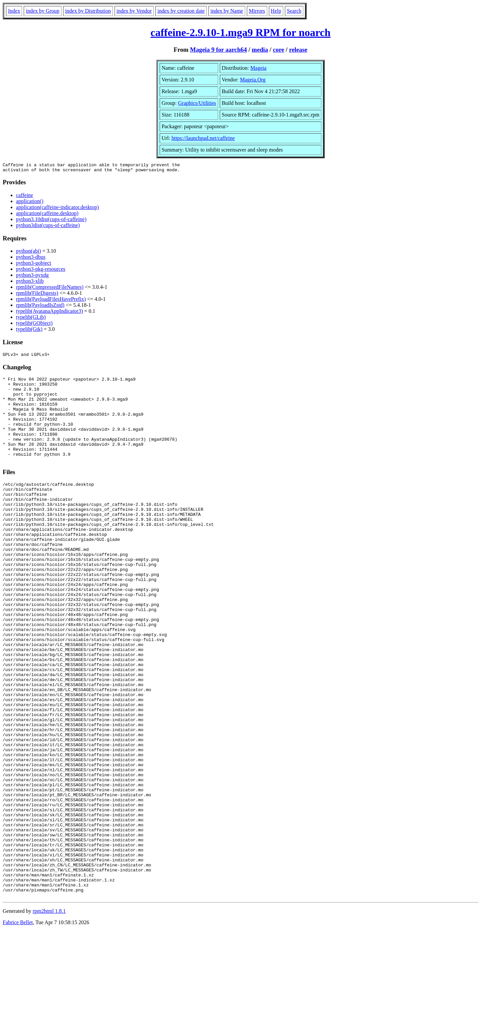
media (260, 49)
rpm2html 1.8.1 (49, 1014)
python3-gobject (33, 265)
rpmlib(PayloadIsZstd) (40, 307)
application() (29, 203)
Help (276, 11)
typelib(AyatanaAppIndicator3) (49, 313)
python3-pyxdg (32, 277)
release (298, 49)
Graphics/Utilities (197, 103)
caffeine (24, 197)
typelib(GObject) (34, 325)
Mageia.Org (253, 79)
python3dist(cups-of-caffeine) (48, 227)
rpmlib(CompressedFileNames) (50, 289)
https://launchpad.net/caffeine (202, 138)
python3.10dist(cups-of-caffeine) (51, 221)
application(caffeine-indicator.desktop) (57, 209)
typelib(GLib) (31, 319)
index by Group (42, 11)
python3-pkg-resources (40, 271)
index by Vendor (134, 11)
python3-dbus (30, 259)
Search (294, 11)
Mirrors (257, 11)
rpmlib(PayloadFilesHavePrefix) (51, 301)
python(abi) (28, 253)
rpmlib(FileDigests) (37, 295)
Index (14, 11)
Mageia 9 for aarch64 (218, 49)
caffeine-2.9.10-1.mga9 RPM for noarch (240, 32)
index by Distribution (88, 11)
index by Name (226, 11)
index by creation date (181, 11)
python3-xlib (30, 283)
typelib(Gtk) (29, 331)
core (278, 49)
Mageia (259, 68)
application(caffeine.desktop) (47, 215)
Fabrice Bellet (18, 1025)
